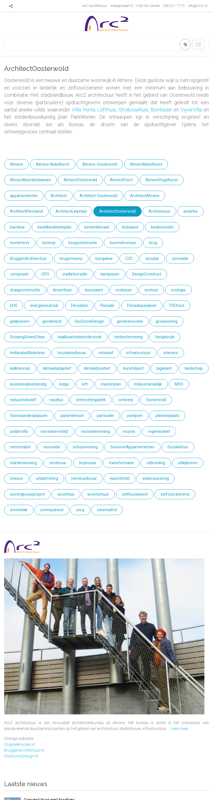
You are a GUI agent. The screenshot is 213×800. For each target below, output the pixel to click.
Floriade (107, 305)
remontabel (20, 447)
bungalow (104, 258)
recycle (129, 431)
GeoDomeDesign (89, 321)
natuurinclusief (23, 399)
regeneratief (159, 431)
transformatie (121, 463)
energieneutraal (44, 305)
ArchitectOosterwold (117, 211)
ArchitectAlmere (144, 195)
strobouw (57, 463)
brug (153, 242)
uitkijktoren (187, 463)
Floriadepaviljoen (142, 305)
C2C (129, 258)
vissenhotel (120, 478)
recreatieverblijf (54, 431)
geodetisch (52, 321)
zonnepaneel (51, 510)
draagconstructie (25, 290)
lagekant (164, 368)
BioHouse (161, 110)
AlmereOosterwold (80, 180)
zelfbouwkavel (135, 494)
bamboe (17, 227)
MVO (179, 384)
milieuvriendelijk (148, 384)
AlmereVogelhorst (161, 180)
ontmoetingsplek (91, 399)
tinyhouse (87, 463)
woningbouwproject (27, 494)
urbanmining (47, 478)
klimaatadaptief (57, 368)
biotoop (49, 242)
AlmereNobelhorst (146, 164)
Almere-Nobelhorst (53, 164)
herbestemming (128, 337)
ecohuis (151, 290)
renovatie (51, 447)
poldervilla (19, 431)
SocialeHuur (178, 447)
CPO (45, 274)
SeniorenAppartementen (132, 447)
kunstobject (133, 368)
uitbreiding (156, 463)
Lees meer (180, 728)
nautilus (56, 399)
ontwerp (125, 399)
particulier (105, 415)
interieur (171, 353)
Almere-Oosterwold (99, 164)
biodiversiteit (162, 227)
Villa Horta (83, 110)
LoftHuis (106, 110)
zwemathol (107, 510)
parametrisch (72, 415)
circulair (152, 258)
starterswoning (23, 463)
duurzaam (94, 290)
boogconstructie (82, 242)
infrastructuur (138, 353)
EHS (13, 305)
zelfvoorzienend (174, 494)
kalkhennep (20, 368)
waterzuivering (155, 478)
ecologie (178, 290)
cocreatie (180, 258)
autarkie (190, 211)
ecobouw (124, 290)
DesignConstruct (146, 274)
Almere (16, 164)
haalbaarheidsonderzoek (79, 337)
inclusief (106, 353)
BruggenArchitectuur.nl (24, 750)
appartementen (24, 195)
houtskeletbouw (72, 353)
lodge (64, 384)
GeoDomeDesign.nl (21, 756)
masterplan (111, 384)
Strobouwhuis (133, 110)
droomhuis (62, 290)
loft (85, 384)
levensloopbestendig (28, 384)
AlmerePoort (121, 180)
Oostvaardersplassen (29, 415)
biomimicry (19, 242)
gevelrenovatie (130, 321)
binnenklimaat (96, 227)
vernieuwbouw (84, 478)
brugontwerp (71, 258)
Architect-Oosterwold (98, 195)
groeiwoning (166, 321)
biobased (130, 227)
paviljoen (135, 415)
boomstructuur (123, 242)
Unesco (16, 478)
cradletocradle (74, 274)
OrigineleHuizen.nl (19, 744)
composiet (19, 274)
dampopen (109, 274)
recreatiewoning (95, 431)
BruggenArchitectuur (28, 258)
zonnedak (19, 510)
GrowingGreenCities (27, 337)
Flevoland (79, 305)
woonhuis (66, 494)
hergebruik (164, 337)
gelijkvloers (19, 321)
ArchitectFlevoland (26, 211)
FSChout (176, 305)
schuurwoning (85, 447)
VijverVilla (191, 110)
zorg (80, 510)
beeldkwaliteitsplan (54, 227)
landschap (194, 368)
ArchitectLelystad (71, 211)
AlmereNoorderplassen (30, 180)
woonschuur (98, 494)
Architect (59, 195)
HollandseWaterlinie (27, 353)
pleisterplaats (167, 415)
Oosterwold (156, 399)
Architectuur (159, 211)
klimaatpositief (97, 368)
